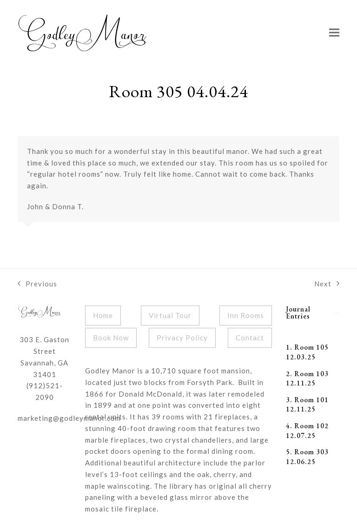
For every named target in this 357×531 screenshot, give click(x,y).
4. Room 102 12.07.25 (307, 430)
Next (326, 284)
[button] (334, 33)
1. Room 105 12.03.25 (307, 352)
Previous (37, 284)
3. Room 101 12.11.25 (307, 404)
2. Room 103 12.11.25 (307, 378)
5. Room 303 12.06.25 (307, 456)
